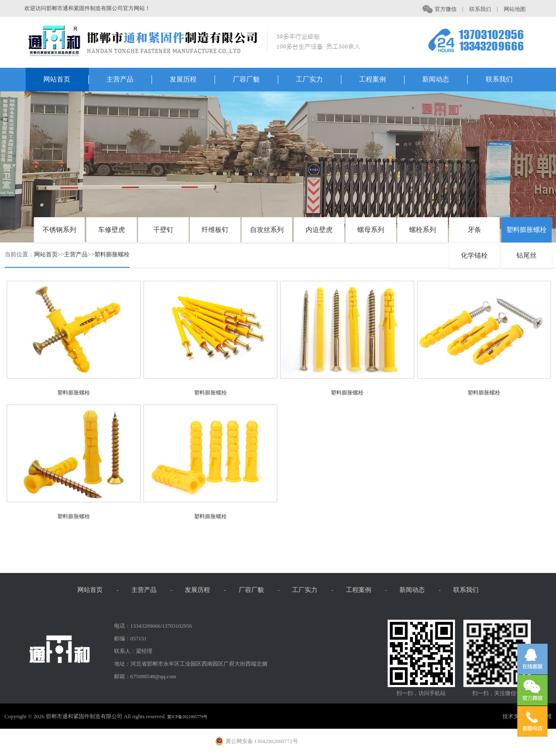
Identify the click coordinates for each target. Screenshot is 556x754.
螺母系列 (370, 229)
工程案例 (381, 80)
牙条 (474, 229)
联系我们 (483, 9)
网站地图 (517, 9)
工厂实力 (318, 80)
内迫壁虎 (319, 229)
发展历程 (192, 80)
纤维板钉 (215, 229)
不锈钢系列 (59, 229)
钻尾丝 (526, 255)
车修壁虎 (111, 229)
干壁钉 (163, 229)
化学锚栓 (474, 255)
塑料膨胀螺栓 (526, 229)
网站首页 (66, 80)
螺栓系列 (422, 229)
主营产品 (129, 80)
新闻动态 (445, 80)
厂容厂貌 (255, 80)
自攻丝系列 (267, 229)
